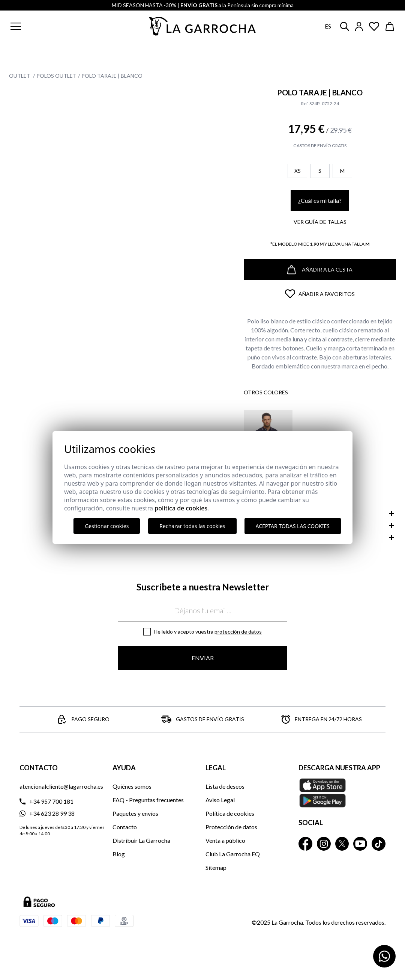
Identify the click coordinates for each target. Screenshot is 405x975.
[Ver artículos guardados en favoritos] (374, 26)
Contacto (124, 826)
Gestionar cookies (107, 526)
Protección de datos (238, 631)
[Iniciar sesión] (359, 26)
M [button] (342, 171)
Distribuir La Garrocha (141, 840)
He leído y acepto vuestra (208, 631)
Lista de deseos (225, 786)
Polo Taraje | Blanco (111, 75)
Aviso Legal (220, 799)
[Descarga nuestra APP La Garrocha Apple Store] (342, 792)
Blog (118, 853)
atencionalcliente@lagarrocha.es (61, 786)
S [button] (319, 171)
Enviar (203, 657)
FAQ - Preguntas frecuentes (148, 799)
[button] (51, 26)
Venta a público (225, 840)
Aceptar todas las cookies (293, 526)
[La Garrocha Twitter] (342, 844)
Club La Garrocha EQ (233, 853)
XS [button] (297, 171)
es (328, 26)
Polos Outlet (56, 75)
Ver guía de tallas (320, 222)
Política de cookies (230, 813)
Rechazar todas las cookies (192, 526)
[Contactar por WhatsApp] (384, 956)
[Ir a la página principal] (202, 26)
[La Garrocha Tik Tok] (379, 844)
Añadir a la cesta (319, 270)
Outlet (20, 75)
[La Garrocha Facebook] (305, 844)
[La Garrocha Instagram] (324, 844)
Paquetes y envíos (135, 813)
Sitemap (216, 867)
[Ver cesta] (390, 26)
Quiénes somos (132, 786)
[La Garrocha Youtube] (360, 844)
